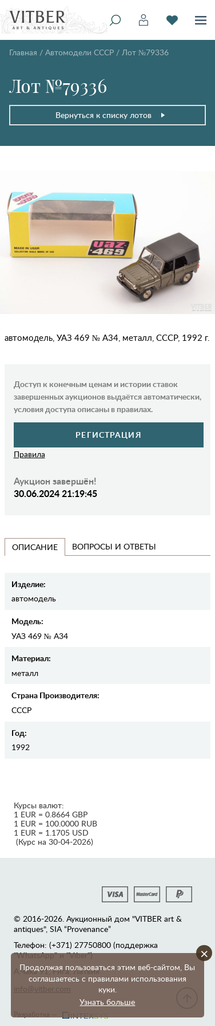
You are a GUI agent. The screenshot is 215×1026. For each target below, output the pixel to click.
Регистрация (108, 434)
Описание (35, 547)
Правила (29, 454)
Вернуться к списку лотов (110, 114)
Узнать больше (107, 1001)
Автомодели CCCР (79, 52)
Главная (23, 52)
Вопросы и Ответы (114, 546)
